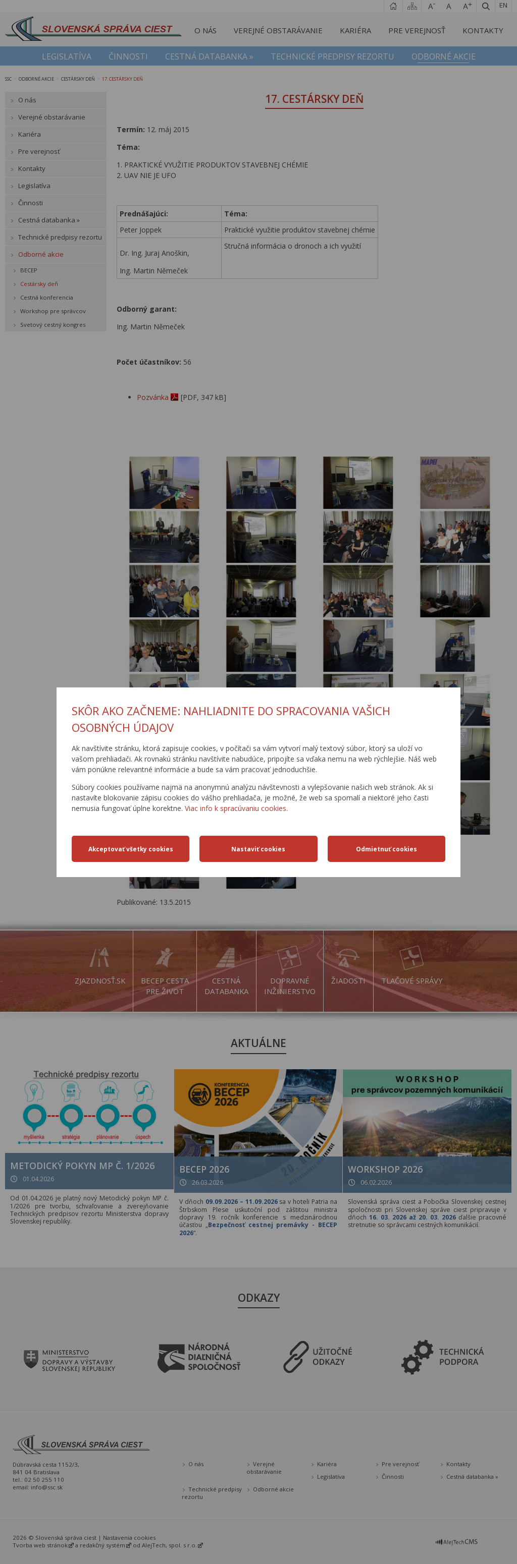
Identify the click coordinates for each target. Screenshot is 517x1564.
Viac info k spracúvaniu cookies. (236, 808)
